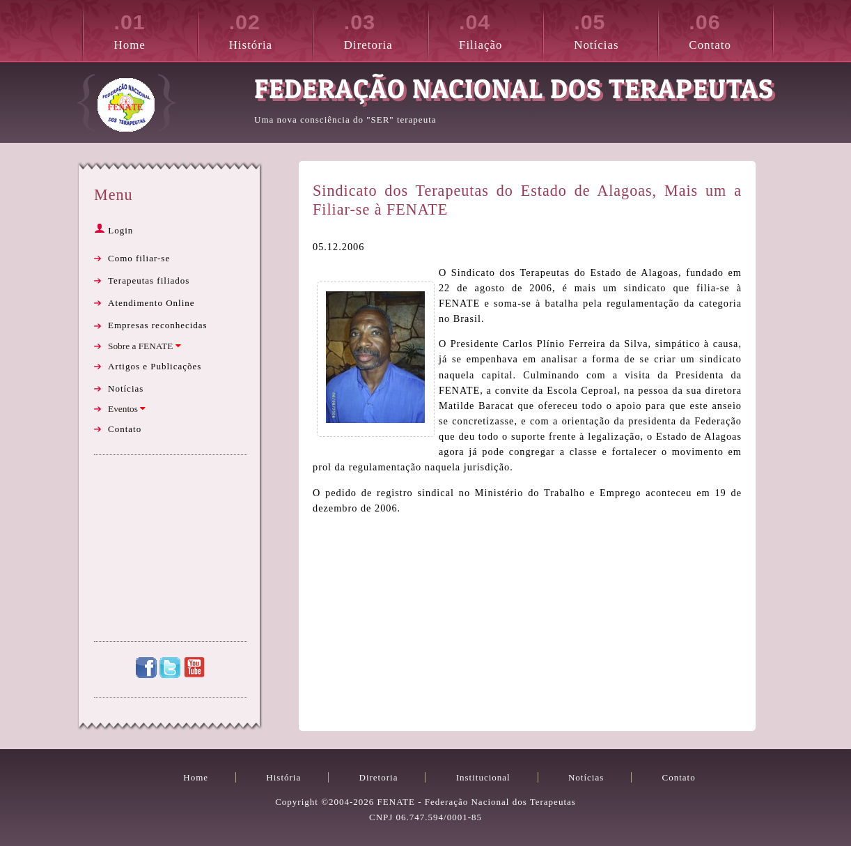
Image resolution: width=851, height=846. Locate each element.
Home (156, 29)
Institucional (483, 777)
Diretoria (386, 29)
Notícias (615, 29)
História (271, 29)
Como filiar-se (139, 258)
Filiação (500, 29)
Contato (730, 29)
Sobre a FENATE (144, 346)
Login (113, 230)
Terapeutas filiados (148, 280)
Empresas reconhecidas (158, 325)
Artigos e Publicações (154, 366)
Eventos (127, 408)
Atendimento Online (151, 303)
